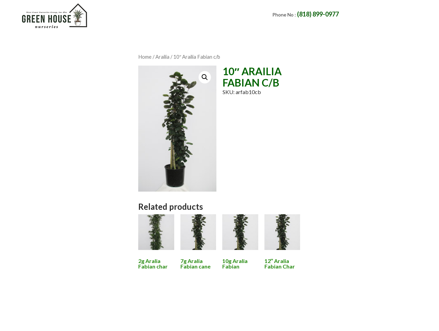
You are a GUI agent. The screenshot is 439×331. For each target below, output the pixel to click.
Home (74, 39)
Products (205, 39)
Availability (254, 39)
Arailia (162, 57)
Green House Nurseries (171, 318)
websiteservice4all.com (302, 318)
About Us (111, 39)
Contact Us (158, 39)
